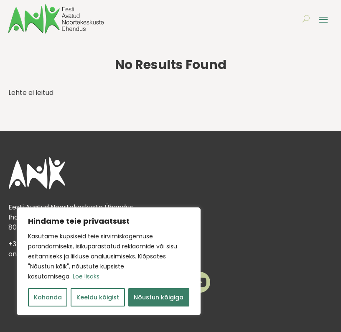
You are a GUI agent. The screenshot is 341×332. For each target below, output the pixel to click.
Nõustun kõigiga (158, 297)
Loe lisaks (86, 276)
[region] (109, 261)
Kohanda (48, 297)
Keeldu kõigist (97, 297)
